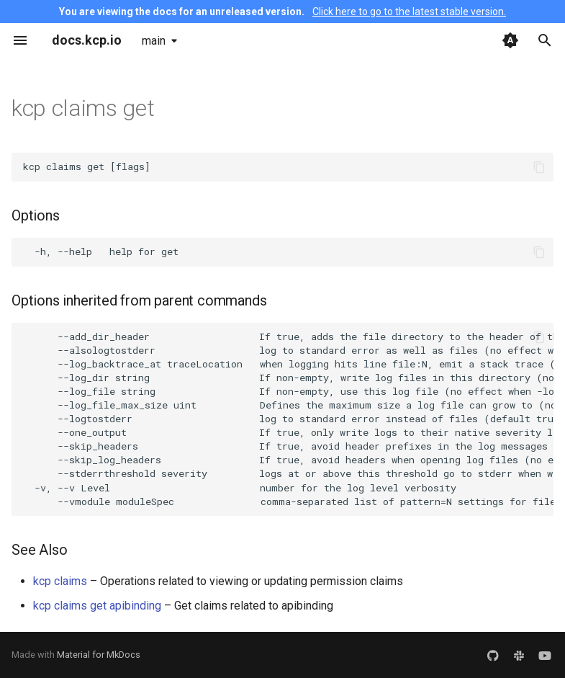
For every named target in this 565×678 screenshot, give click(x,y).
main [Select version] (154, 41)
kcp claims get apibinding (97, 605)
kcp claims (60, 581)
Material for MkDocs (98, 654)
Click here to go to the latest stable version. (409, 11)
